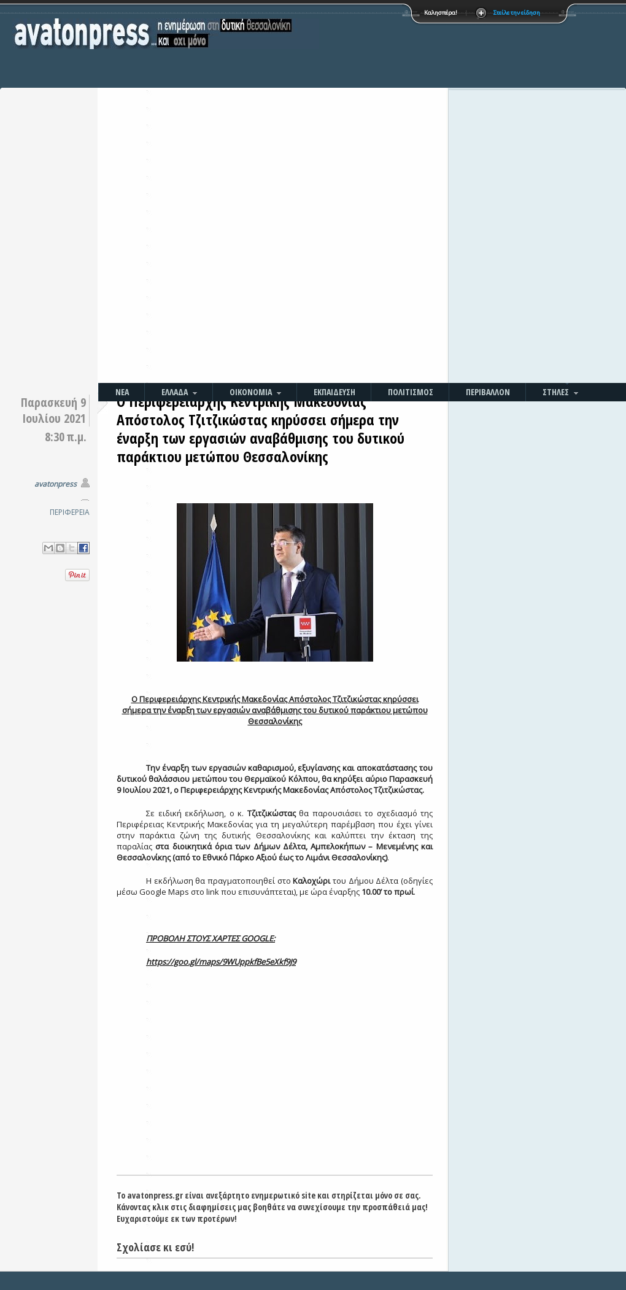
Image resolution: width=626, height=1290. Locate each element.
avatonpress (55, 484)
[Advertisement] (348, 193)
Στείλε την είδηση (516, 13)
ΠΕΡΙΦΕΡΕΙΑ (70, 512)
